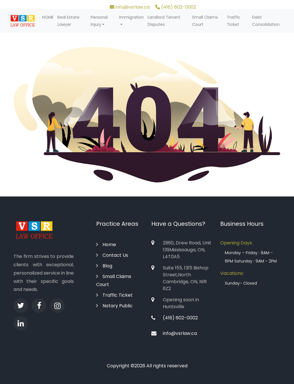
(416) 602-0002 (175, 7)
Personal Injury (99, 20)
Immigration (131, 17)
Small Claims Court (205, 20)
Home (106, 244)
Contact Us (112, 255)
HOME (48, 17)
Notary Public (114, 305)
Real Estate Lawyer (68, 20)
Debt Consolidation (266, 20)
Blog (104, 266)
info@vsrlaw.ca (130, 7)
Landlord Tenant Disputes (164, 20)
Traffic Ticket (233, 20)
